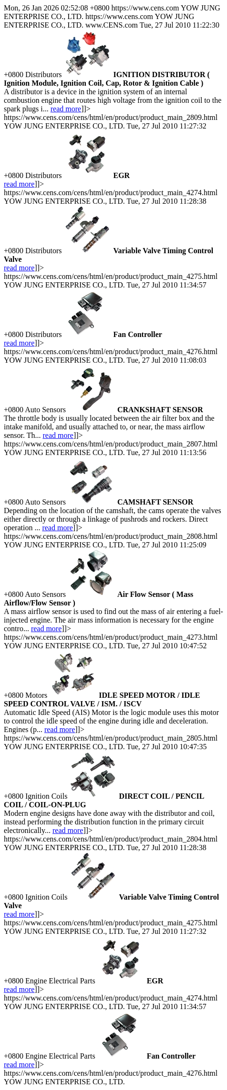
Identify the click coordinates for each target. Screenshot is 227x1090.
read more (66, 109)
